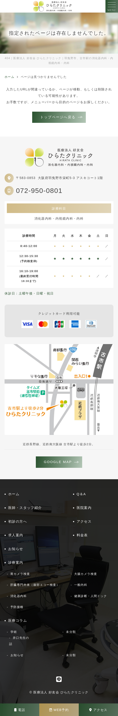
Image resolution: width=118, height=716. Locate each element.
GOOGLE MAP (58, 462)
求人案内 (15, 535)
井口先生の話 (19, 641)
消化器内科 (18, 596)
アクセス (98, 710)
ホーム (13, 494)
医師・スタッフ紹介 (25, 508)
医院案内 (84, 508)
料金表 (82, 535)
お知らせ (15, 549)
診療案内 (15, 562)
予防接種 (17, 607)
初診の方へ (17, 521)
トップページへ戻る (58, 117)
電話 (19, 710)
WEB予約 (59, 710)
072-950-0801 (39, 190)
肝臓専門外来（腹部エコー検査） (35, 585)
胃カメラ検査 (20, 574)
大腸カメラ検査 (85, 574)
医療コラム (17, 620)
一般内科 (80, 585)
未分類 (71, 632)
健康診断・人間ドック (90, 596)
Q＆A (81, 494)
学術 (13, 632)
